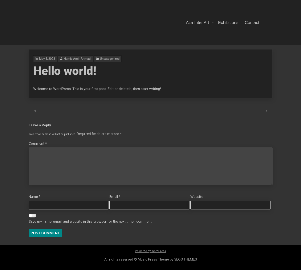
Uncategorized (128, 65)
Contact (252, 22)
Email (115, 197)
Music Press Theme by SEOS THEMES (167, 259)
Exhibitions (228, 22)
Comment (38, 143)
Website (196, 197)
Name (34, 197)
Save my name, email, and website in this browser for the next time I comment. (90, 221)
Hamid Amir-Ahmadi (109, 65)
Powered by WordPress (150, 251)
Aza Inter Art (197, 22)
